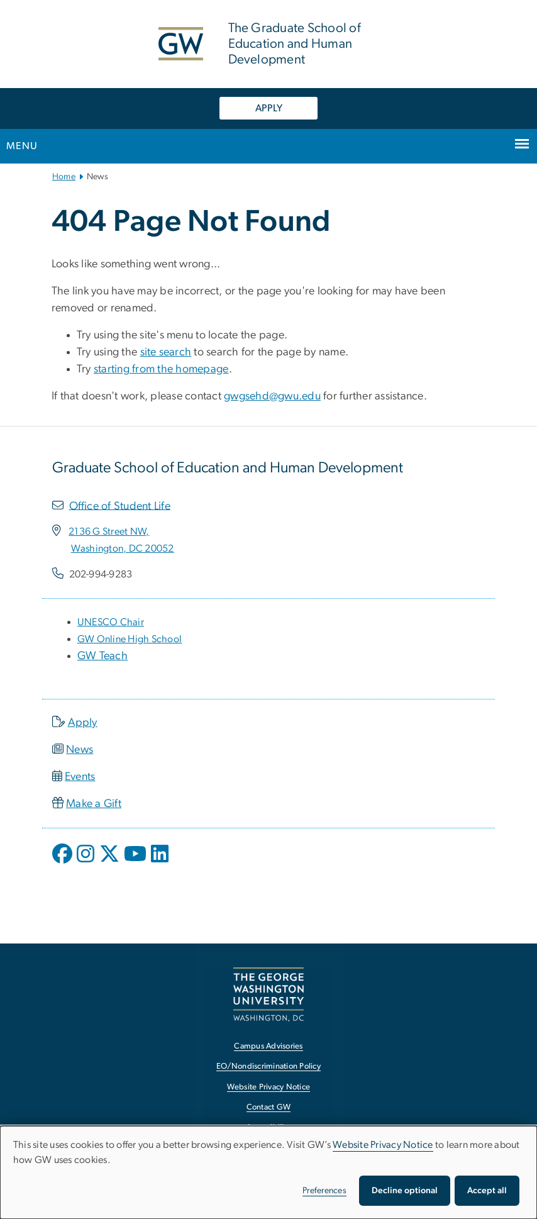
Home (63, 176)
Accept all (487, 1190)
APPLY (268, 108)
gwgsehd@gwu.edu (272, 396)
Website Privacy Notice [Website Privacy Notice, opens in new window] (269, 1087)
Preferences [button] (324, 1190)
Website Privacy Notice (383, 1145)
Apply (82, 722)
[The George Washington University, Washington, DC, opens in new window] (268, 994)
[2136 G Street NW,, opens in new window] (109, 531)
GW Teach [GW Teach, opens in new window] (102, 656)
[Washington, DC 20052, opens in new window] (122, 548)
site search (166, 352)
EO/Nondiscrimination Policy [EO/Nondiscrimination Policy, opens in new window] (268, 1066)
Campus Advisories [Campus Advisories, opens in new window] (268, 1046)
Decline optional (405, 1190)
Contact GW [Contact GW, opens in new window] (268, 1107)
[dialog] (268, 1172)
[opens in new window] (63, 863)
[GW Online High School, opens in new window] (129, 639)
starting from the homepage (161, 369)
